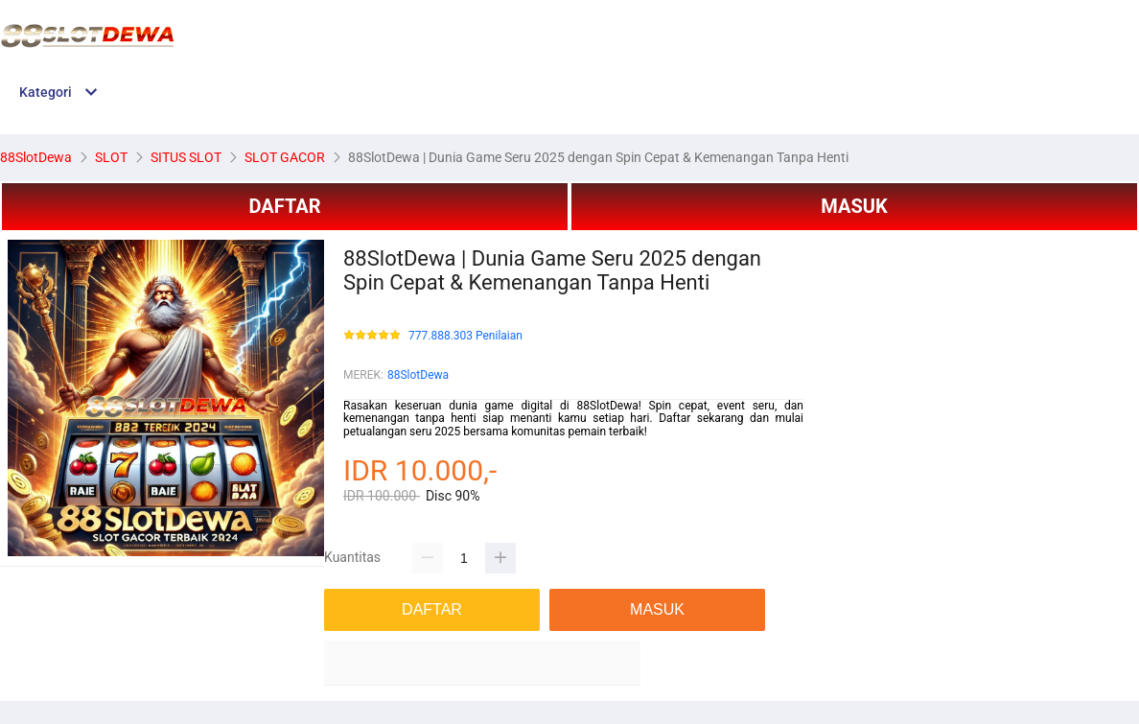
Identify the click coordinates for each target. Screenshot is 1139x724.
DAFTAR (284, 206)
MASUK (854, 206)
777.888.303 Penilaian (465, 336)
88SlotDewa (418, 375)
